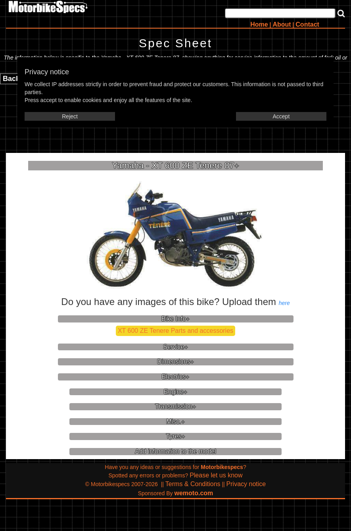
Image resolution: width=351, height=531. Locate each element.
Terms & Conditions (193, 484)
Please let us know (216, 475)
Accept (281, 116)
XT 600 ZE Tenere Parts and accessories (175, 330)
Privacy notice (246, 484)
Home (259, 24)
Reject (70, 116)
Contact (307, 24)
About (281, 24)
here (284, 303)
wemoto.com (194, 493)
